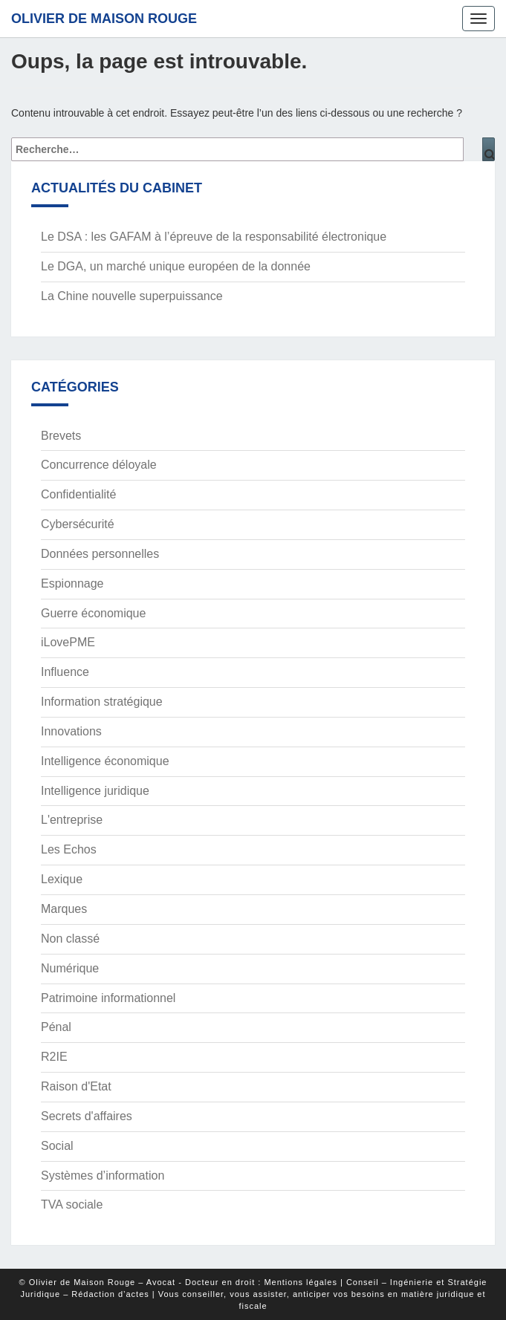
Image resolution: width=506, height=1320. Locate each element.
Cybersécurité (77, 524)
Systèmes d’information (102, 1175)
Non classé (70, 938)
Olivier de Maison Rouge (104, 18)
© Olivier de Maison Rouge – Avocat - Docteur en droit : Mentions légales (178, 1282)
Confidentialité (78, 494)
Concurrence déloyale (99, 464)
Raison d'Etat (76, 1086)
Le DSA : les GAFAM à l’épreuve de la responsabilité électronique (213, 236)
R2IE (54, 1056)
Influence (65, 672)
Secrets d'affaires (86, 1116)
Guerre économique (93, 613)
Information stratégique (102, 701)
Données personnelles (100, 553)
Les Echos (69, 849)
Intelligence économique (105, 761)
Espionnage (72, 583)
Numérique (70, 968)
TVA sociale (72, 1204)
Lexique (61, 879)
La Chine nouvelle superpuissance (132, 296)
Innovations (71, 731)
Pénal (56, 1027)
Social (57, 1145)
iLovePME (68, 642)
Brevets (61, 435)
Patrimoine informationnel (108, 998)
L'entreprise (72, 819)
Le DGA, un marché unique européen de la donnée (176, 266)
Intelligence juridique (95, 790)
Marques (64, 909)
